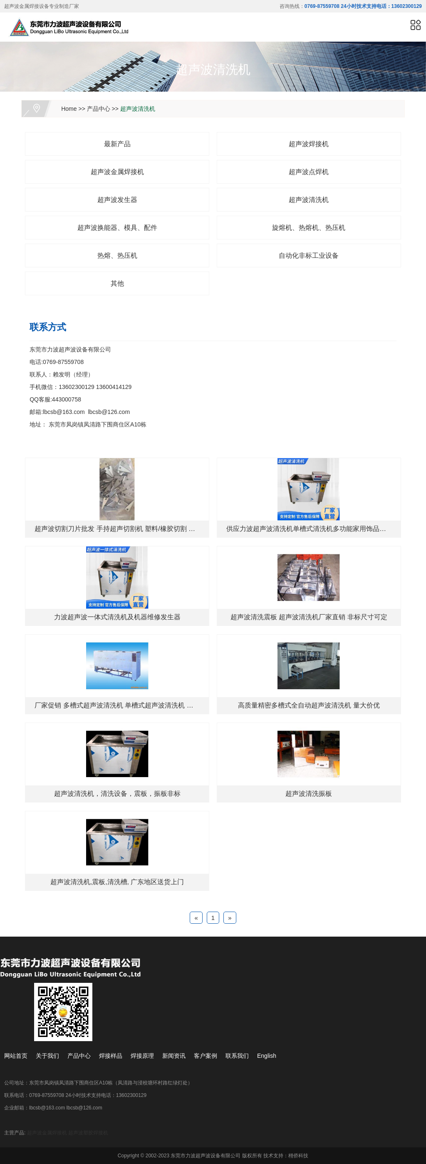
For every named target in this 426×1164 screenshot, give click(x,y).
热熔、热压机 (117, 255)
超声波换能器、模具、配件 (117, 227)
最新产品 (117, 143)
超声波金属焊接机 (117, 171)
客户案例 (205, 1055)
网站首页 (15, 1055)
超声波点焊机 (309, 171)
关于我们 (47, 1055)
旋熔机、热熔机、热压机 (308, 227)
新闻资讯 (174, 1055)
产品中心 (98, 108)
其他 (117, 283)
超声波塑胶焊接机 (88, 1133)
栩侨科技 (298, 1156)
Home (69, 108)
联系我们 (237, 1055)
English (266, 1055)
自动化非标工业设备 (309, 255)
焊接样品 (110, 1055)
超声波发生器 (117, 199)
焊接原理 (142, 1055)
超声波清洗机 (137, 108)
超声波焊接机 (309, 143)
